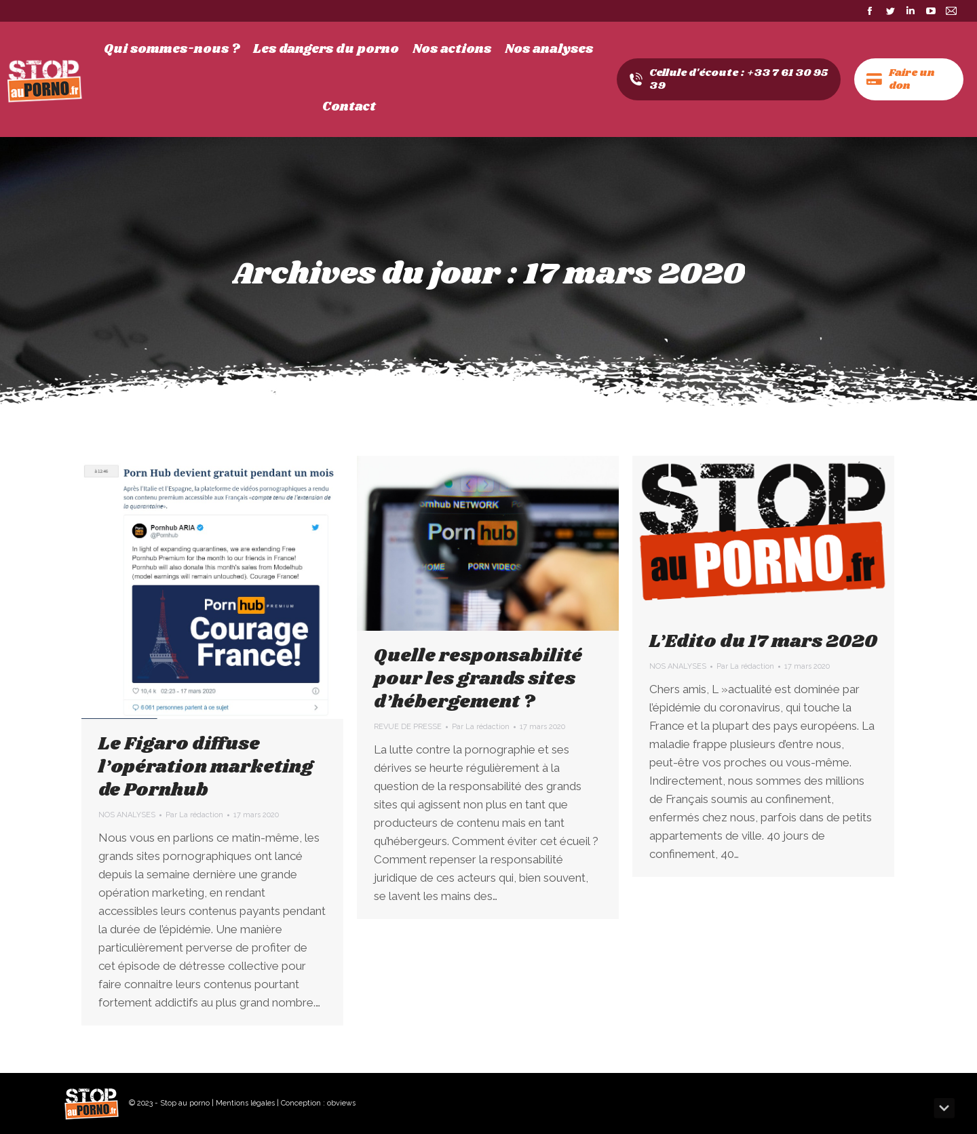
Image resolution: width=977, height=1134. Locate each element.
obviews (341, 1103)
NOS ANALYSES (126, 814)
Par (194, 814)
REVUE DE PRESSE (408, 726)
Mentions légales (245, 1103)
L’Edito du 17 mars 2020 (763, 641)
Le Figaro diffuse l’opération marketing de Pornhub (205, 767)
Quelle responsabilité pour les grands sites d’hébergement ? (478, 679)
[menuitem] (171, 49)
